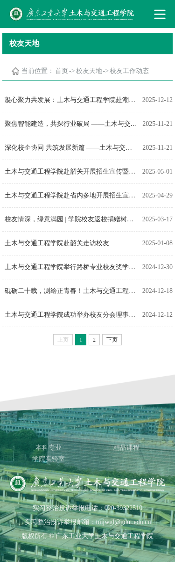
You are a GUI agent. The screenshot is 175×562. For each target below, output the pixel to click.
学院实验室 (48, 458)
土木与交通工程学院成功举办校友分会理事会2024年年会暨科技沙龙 (71, 314)
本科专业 (48, 447)
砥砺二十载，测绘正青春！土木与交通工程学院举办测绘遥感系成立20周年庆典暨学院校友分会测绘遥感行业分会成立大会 (71, 290)
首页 (61, 70)
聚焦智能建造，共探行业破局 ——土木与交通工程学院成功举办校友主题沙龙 (71, 123)
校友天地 (89, 70)
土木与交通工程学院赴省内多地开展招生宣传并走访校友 (71, 195)
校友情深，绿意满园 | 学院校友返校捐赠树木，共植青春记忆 (71, 219)
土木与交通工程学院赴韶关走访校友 (57, 243)
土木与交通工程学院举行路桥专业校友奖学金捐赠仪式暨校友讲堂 (71, 266)
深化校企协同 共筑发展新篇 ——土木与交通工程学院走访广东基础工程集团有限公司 (71, 147)
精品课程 (126, 447)
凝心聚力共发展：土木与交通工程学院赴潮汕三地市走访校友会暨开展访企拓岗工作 (71, 99)
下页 (112, 339)
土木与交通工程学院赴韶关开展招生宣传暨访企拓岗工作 (71, 171)
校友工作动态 (129, 70)
